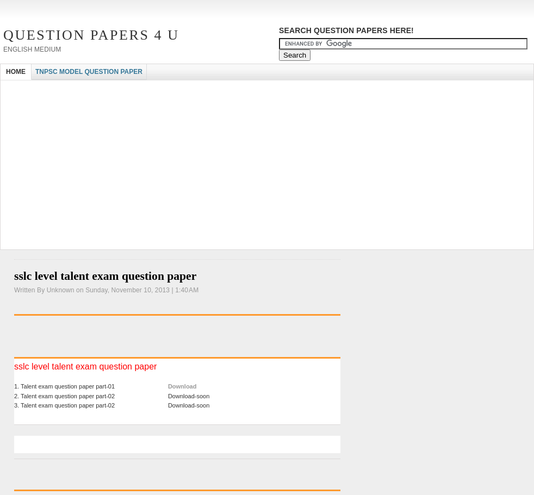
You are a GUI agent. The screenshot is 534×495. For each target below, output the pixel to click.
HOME (16, 72)
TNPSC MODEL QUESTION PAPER (88, 72)
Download (182, 386)
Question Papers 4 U (91, 35)
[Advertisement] (198, 90)
